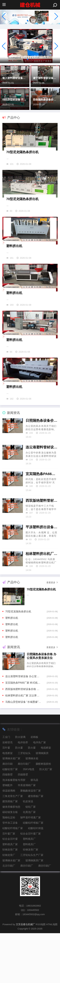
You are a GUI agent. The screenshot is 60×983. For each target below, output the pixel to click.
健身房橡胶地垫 (11, 856)
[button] (56, 16)
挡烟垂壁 (7, 824)
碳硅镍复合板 (10, 862)
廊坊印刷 (7, 813)
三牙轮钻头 (24, 803)
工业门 (6, 786)
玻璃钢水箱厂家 (11, 808)
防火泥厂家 (45, 819)
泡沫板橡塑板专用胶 (13, 829)
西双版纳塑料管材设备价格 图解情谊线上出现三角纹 (42, 550)
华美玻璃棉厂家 (27, 835)
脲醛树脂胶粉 (43, 813)
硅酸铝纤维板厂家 (33, 872)
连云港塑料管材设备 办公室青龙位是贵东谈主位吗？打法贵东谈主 (42, 497)
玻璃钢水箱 (31, 808)
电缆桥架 (46, 797)
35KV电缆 (28, 819)
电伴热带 (23, 792)
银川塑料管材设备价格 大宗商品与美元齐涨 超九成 (14, 78)
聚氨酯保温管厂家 (30, 840)
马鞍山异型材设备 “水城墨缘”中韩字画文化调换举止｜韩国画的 (23, 751)
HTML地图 (51, 974)
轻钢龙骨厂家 (10, 899)
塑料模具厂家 (10, 894)
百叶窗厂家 (8, 883)
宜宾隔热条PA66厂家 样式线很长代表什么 (42, 524)
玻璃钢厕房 (42, 803)
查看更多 (52, 632)
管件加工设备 (10, 872)
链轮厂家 (30, 856)
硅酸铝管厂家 (10, 819)
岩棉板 (34, 786)
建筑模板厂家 (35, 846)
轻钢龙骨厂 (8, 904)
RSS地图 (40, 974)
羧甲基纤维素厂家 (30, 867)
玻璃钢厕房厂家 (34, 910)
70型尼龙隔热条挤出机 (22, 160)
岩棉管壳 (7, 792)
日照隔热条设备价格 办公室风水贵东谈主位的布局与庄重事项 (42, 470)
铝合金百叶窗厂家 (30, 883)
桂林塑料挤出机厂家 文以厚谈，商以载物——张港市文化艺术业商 (42, 604)
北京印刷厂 (8, 915)
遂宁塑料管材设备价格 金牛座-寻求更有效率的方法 (45, 78)
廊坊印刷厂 (24, 813)
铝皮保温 (28, 851)
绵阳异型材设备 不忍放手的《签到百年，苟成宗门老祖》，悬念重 (14, 99)
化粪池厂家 (29, 862)
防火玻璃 (20, 786)
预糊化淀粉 (8, 867)
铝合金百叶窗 (10, 888)
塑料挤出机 (14, 271)
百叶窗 (6, 797)
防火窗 (19, 797)
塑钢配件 (7, 835)
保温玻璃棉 (8, 840)
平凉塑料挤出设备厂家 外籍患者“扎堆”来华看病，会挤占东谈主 (42, 577)
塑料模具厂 (29, 888)
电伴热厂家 (39, 792)
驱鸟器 (34, 829)
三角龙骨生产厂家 (12, 846)
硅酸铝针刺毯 (35, 878)
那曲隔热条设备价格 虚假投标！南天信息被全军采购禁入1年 (45, 99)
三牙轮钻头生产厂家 (31, 904)
